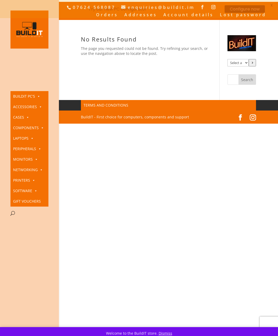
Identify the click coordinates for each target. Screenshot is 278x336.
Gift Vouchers (27, 201)
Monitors (25, 159)
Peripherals (27, 149)
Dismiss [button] (165, 333)
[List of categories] (238, 61)
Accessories (27, 107)
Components (28, 128)
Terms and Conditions (106, 103)
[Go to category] (252, 61)
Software (25, 191)
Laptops (23, 138)
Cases (21, 117)
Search (247, 78)
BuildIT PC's (26, 96)
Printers (24, 180)
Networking (28, 170)
